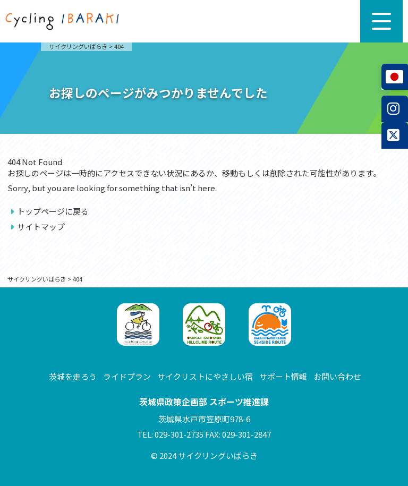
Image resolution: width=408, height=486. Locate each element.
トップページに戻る (53, 211)
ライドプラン (127, 376)
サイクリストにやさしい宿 (205, 376)
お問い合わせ (337, 376)
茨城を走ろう (73, 376)
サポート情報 (283, 376)
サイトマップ (41, 226)
